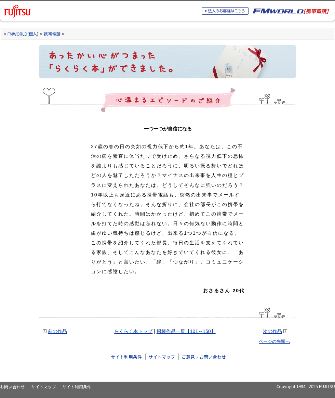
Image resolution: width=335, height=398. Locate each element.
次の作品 (272, 331)
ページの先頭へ (274, 341)
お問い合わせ (12, 386)
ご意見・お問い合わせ (204, 357)
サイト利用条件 (126, 357)
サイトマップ (161, 357)
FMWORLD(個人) (22, 34)
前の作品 (57, 331)
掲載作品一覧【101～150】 (186, 331)
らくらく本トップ (133, 331)
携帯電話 (52, 34)
